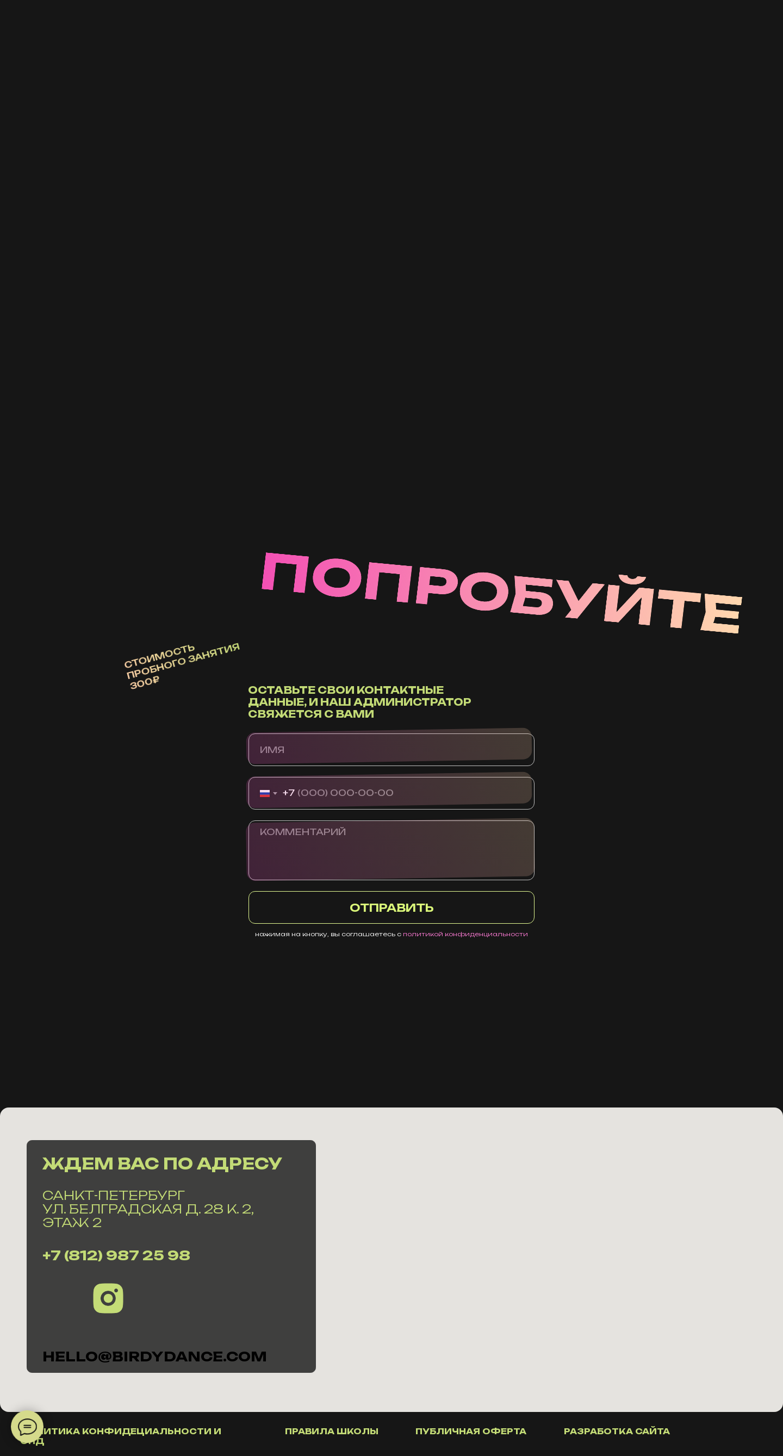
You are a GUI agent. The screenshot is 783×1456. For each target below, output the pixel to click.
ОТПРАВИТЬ (392, 907)
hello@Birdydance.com (154, 1356)
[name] (391, 749)
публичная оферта (470, 1431)
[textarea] (391, 850)
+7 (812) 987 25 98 (116, 1255)
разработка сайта (617, 1431)
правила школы (331, 1431)
